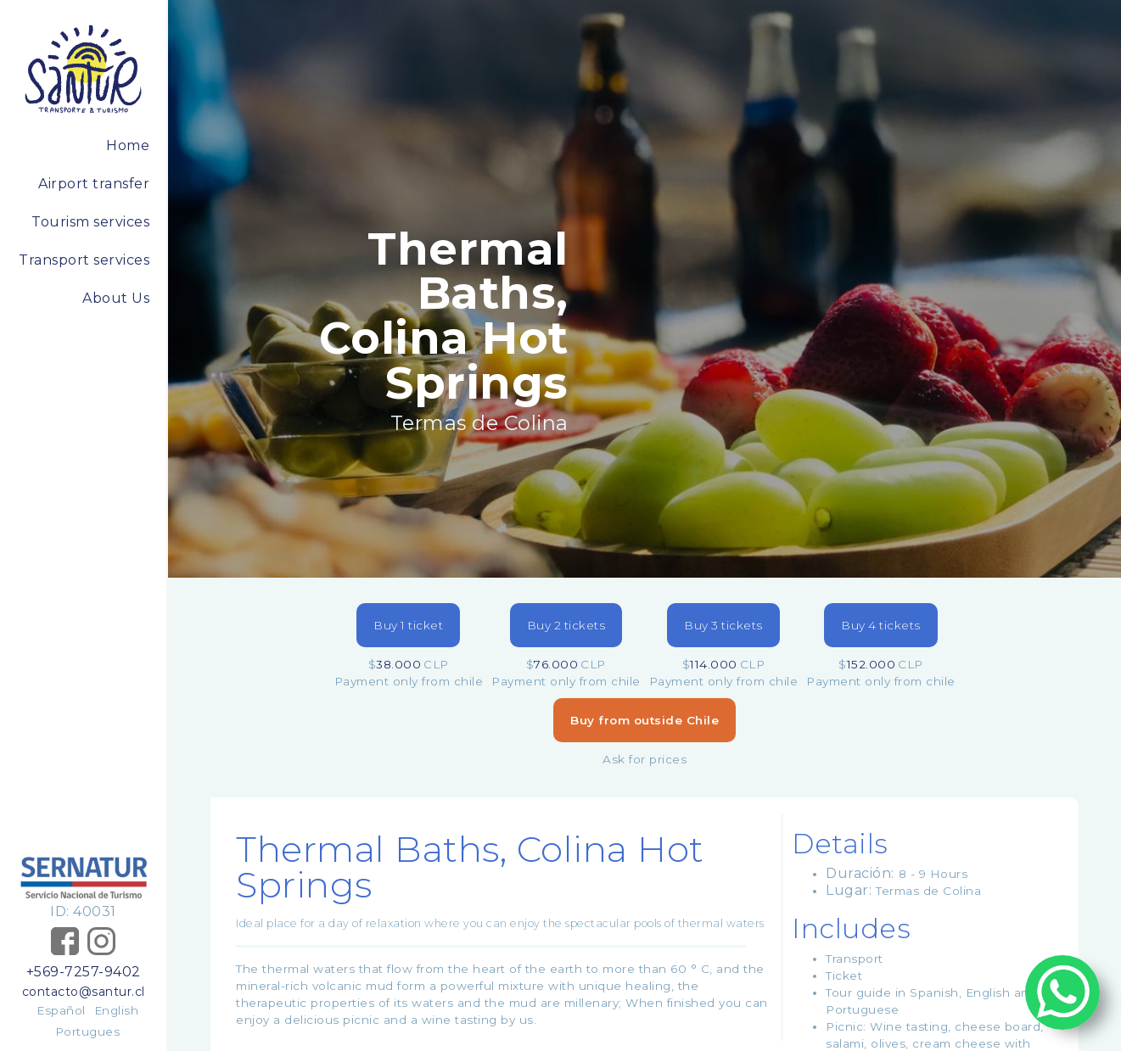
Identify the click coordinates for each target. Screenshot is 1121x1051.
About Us (115, 298)
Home (127, 145)
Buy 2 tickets (566, 625)
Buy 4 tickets (881, 625)
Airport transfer (93, 184)
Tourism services (90, 222)
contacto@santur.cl (83, 991)
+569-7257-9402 (83, 972)
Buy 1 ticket (408, 625)
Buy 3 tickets (723, 625)
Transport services (84, 260)
